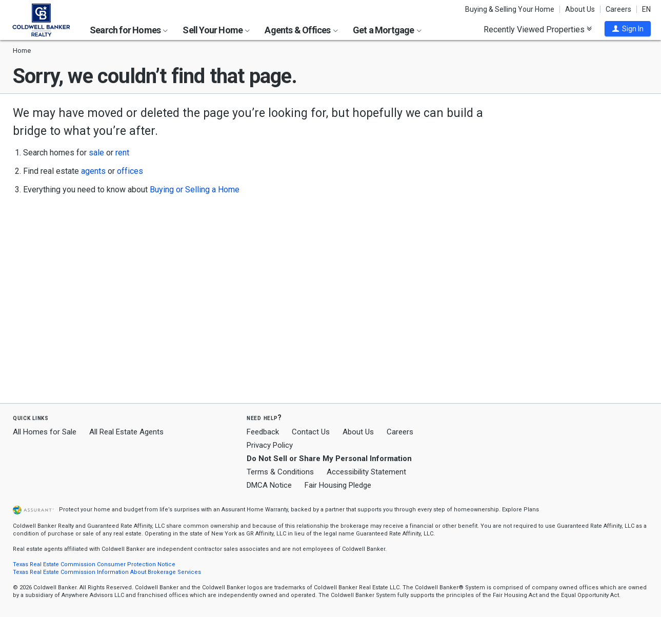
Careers (618, 9)
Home (22, 50)
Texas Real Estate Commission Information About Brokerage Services (107, 572)
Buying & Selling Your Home (509, 9)
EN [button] (646, 9)
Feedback (263, 432)
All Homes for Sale (44, 431)
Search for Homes (129, 30)
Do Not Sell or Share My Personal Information (329, 458)
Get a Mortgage (387, 30)
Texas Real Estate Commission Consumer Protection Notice (94, 564)
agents (93, 171)
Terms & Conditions (280, 471)
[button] (628, 28)
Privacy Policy (270, 445)
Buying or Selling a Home (194, 189)
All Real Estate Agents (126, 431)
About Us (580, 9)
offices (130, 171)
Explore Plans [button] (520, 509)
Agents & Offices (301, 30)
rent (122, 152)
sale (96, 152)
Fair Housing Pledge (338, 485)
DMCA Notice (269, 485)
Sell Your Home (216, 30)
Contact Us (311, 431)
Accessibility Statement (366, 471)
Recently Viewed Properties (538, 29)
